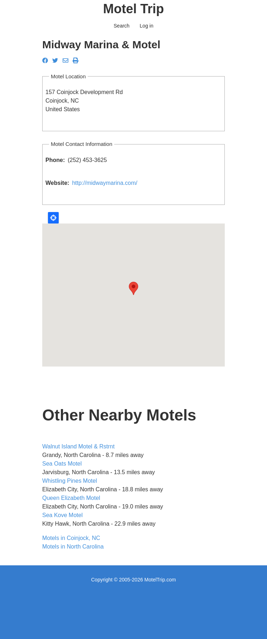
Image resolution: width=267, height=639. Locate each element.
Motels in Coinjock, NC (71, 538)
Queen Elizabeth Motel (71, 498)
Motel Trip (133, 8)
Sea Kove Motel (62, 515)
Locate (53, 217)
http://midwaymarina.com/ (104, 183)
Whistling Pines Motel (69, 481)
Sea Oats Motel (62, 464)
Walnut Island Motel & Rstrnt (78, 446)
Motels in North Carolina (73, 547)
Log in (146, 26)
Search (122, 26)
